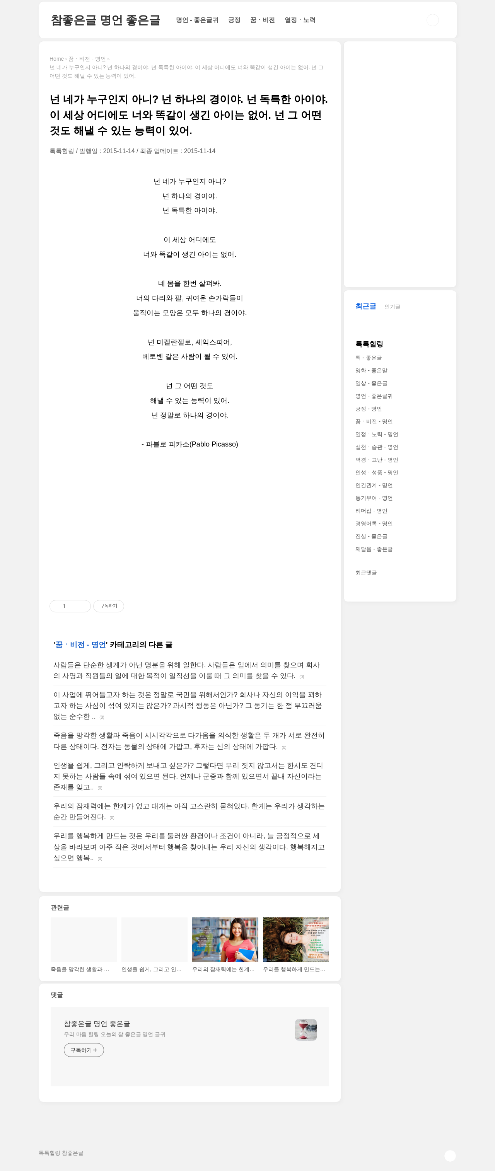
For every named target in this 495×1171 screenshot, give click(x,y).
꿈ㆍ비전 (262, 20)
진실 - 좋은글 (371, 536)
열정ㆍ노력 (300, 20)
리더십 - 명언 (371, 511)
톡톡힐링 (369, 344)
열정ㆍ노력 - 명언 (376, 434)
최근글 (365, 306)
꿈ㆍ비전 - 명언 (80, 645)
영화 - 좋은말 (371, 370)
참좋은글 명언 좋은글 (105, 20)
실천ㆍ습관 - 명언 (376, 447)
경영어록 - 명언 (374, 523)
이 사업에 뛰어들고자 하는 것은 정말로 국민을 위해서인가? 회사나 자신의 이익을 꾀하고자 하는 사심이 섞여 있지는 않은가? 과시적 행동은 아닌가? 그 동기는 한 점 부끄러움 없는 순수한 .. (187, 705)
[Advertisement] (190, 525)
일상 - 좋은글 (371, 383)
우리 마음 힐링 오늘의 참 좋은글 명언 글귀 (115, 1034)
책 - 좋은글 (368, 358)
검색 (433, 20)
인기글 (392, 306)
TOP (450, 1156)
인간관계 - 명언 (374, 485)
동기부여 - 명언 (374, 498)
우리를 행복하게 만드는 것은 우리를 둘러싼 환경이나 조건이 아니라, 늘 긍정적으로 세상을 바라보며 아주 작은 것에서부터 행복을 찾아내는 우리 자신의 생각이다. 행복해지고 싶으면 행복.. (189, 846)
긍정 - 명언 (368, 409)
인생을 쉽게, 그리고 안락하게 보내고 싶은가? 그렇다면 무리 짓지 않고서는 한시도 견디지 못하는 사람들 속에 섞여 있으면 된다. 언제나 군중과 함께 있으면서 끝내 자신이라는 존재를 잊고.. (188, 776)
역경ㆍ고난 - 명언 (376, 460)
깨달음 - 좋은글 (374, 549)
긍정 (234, 20)
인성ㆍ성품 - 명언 (376, 472)
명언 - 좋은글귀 (197, 20)
